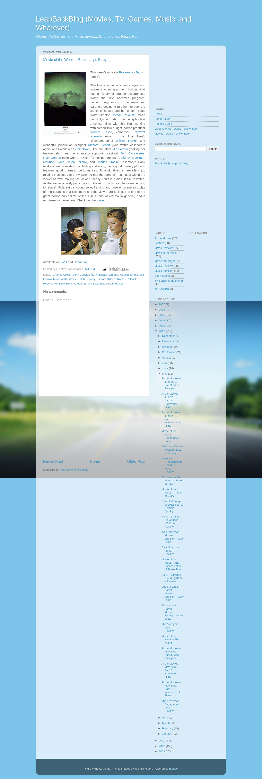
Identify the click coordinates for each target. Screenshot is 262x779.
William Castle (101, 132)
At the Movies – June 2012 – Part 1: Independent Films (171, 419)
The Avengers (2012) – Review (169, 627)
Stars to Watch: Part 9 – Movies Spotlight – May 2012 (172, 593)
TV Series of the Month (169, 280)
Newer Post (53, 461)
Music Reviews (164, 265)
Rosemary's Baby (53, 283)
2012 (162, 331)
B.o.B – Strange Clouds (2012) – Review (171, 578)
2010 (162, 746)
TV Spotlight (162, 288)
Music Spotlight (164, 270)
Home (95, 461)
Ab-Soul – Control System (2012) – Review (172, 450)
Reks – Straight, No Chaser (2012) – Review (171, 521)
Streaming (81, 262)
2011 (162, 740)
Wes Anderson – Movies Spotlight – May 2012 (172, 537)
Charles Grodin (107, 162)
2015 (162, 314)
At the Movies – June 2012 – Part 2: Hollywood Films (171, 400)
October (167, 346)
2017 (162, 304)
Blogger (173, 768)
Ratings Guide (163, 123)
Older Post (136, 461)
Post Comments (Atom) (74, 469)
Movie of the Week (64, 279)
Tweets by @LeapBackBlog (171, 163)
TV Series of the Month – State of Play (171, 480)
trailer (100, 200)
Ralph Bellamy (77, 162)
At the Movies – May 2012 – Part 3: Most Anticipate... (171, 653)
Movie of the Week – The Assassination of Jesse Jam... (172, 564)
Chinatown (82, 149)
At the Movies (163, 238)
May (165, 373)
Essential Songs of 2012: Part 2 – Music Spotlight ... (172, 506)
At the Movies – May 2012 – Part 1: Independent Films (171, 689)
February (168, 728)
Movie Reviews (164, 247)
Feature (159, 242)
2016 (162, 309)
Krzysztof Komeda (107, 274)
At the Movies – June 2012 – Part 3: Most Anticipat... (171, 383)
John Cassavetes (132, 153)
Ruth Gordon (52, 157)
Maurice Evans (53, 162)
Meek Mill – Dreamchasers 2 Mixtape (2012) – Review (172, 465)
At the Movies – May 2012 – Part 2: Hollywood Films (171, 670)
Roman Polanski (123, 115)
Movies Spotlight (165, 261)
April (165, 717)
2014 (162, 320)
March (166, 723)
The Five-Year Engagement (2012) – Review (170, 706)
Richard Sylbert (99, 145)
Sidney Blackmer (132, 157)
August (167, 357)
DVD (64, 262)
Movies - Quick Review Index (172, 133)
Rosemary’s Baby (131, 72)
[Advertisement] (94, 427)
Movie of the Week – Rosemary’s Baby (74, 60)
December (169, 335)
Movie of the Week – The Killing (170, 639)
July (165, 362)
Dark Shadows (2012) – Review (170, 550)
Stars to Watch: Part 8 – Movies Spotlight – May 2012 (172, 612)
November (169, 341)
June (165, 368)
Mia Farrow (120, 149)
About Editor (162, 118)
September (169, 352)
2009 (162, 751)
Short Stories (163, 275)
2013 (162, 325)
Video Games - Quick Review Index (176, 128)
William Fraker (126, 140)
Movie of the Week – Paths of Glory (171, 492)
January (167, 733)
